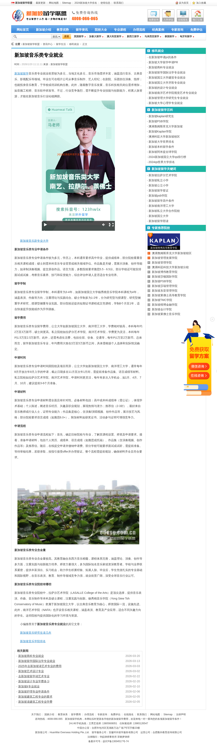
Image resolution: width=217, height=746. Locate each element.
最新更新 (40, 2)
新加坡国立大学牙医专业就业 (167, 82)
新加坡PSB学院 (158, 121)
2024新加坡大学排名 (85, 2)
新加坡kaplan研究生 (161, 116)
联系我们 (118, 2)
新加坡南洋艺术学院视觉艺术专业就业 (173, 92)
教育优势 (63, 29)
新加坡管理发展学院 (164, 257)
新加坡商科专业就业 (31, 655)
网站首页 (23, 29)
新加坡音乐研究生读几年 (35, 632)
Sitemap (66, 2)
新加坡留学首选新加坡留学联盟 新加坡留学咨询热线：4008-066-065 (36, 16)
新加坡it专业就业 (29, 686)
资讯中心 (48, 44)
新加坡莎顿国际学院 (164, 276)
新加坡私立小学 (158, 180)
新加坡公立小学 (158, 185)
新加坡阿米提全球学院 (163, 151)
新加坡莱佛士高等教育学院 (169, 295)
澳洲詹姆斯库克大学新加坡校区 (172, 253)
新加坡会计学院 (162, 309)
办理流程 (139, 29)
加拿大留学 (95, 36)
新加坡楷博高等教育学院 (163, 247)
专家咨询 (177, 29)
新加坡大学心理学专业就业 (166, 103)
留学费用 (76, 714)
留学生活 (61, 44)
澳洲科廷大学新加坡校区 (164, 136)
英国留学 (79, 36)
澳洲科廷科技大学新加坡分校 (170, 267)
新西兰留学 (133, 36)
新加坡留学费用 (119, 719)
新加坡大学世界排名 (161, 141)
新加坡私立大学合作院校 (164, 210)
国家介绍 (49, 714)
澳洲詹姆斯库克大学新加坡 (166, 126)
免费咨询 (154, 19)
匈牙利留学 (186, 36)
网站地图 (54, 2)
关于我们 (36, 714)
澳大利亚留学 (114, 36)
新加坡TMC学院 (162, 300)
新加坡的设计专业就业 (163, 87)
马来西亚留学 (152, 36)
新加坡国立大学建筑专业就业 (167, 77)
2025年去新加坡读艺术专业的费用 (40, 666)
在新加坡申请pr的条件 (163, 57)
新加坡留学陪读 (158, 221)
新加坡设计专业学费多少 (34, 681)
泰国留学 (169, 36)
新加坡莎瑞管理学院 (164, 286)
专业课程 (120, 29)
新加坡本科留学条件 (161, 146)
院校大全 (101, 29)
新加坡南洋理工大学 (161, 205)
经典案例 (158, 29)
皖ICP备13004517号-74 (116, 741)
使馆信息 (105, 2)
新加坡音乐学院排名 (33, 641)
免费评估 (196, 29)
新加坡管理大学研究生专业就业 (168, 98)
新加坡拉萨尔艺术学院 (163, 175)
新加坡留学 (21, 73)
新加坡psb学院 (158, 195)
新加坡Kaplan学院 (160, 131)
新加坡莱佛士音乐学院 (166, 314)
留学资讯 (82, 29)
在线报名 (183, 19)
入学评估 (168, 19)
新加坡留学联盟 (31, 44)
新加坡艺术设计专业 (31, 671)
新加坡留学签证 (158, 190)
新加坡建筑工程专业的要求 (35, 696)
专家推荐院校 (161, 228)
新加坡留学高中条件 (161, 200)
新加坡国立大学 (158, 216)
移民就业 (74, 44)
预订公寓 (197, 19)
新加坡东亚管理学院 (164, 290)
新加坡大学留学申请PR (163, 62)
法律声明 (181, 714)
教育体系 (63, 714)
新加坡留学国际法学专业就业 (36, 661)
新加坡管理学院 (162, 262)
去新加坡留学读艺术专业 (34, 676)
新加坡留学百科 (162, 110)
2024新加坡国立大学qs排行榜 (167, 157)
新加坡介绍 (43, 29)
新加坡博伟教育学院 (164, 271)
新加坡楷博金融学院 (164, 304)
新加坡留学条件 (170, 719)
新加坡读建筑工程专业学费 (35, 701)
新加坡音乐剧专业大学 (34, 240)
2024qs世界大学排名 (162, 162)
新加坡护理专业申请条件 (34, 691)
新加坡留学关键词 (164, 169)
